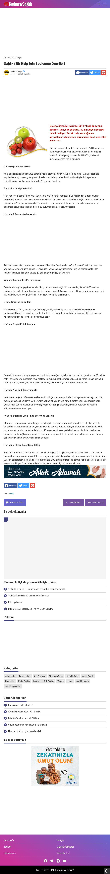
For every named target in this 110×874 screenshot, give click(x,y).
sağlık (11, 493)
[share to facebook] (82, 72)
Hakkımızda (10, 853)
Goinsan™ (70, 870)
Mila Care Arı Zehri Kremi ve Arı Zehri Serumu (30, 609)
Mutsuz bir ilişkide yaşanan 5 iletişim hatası (30, 582)
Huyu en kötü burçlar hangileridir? (24, 731)
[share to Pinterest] (103, 72)
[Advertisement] (55, 33)
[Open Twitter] (52, 861)
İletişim (60, 840)
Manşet (36, 681)
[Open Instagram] (58, 861)
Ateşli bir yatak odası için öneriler (24, 711)
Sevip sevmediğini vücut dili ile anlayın (27, 724)
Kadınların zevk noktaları (20, 705)
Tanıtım (7, 846)
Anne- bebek (25, 676)
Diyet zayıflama (56, 676)
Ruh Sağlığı (49, 681)
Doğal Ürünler (73, 676)
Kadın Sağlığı (24, 681)
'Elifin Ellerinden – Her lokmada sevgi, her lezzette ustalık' (37, 589)
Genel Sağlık (87, 676)
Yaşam (60, 681)
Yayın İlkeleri (63, 853)
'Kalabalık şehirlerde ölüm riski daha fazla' (29, 595)
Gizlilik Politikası (65, 846)
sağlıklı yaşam (82, 681)
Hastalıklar (10, 681)
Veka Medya (17, 71)
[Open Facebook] (45, 861)
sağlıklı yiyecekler (13, 686)
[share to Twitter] (95, 72)
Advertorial (10, 676)
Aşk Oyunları (39, 676)
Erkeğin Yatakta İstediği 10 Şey (23, 718)
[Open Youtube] (64, 861)
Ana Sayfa (9, 840)
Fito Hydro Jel (15, 602)
